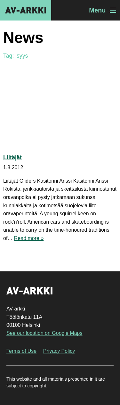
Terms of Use (21, 351)
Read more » (29, 238)
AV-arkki (25, 10)
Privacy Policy (59, 351)
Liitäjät (12, 157)
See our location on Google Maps (44, 333)
